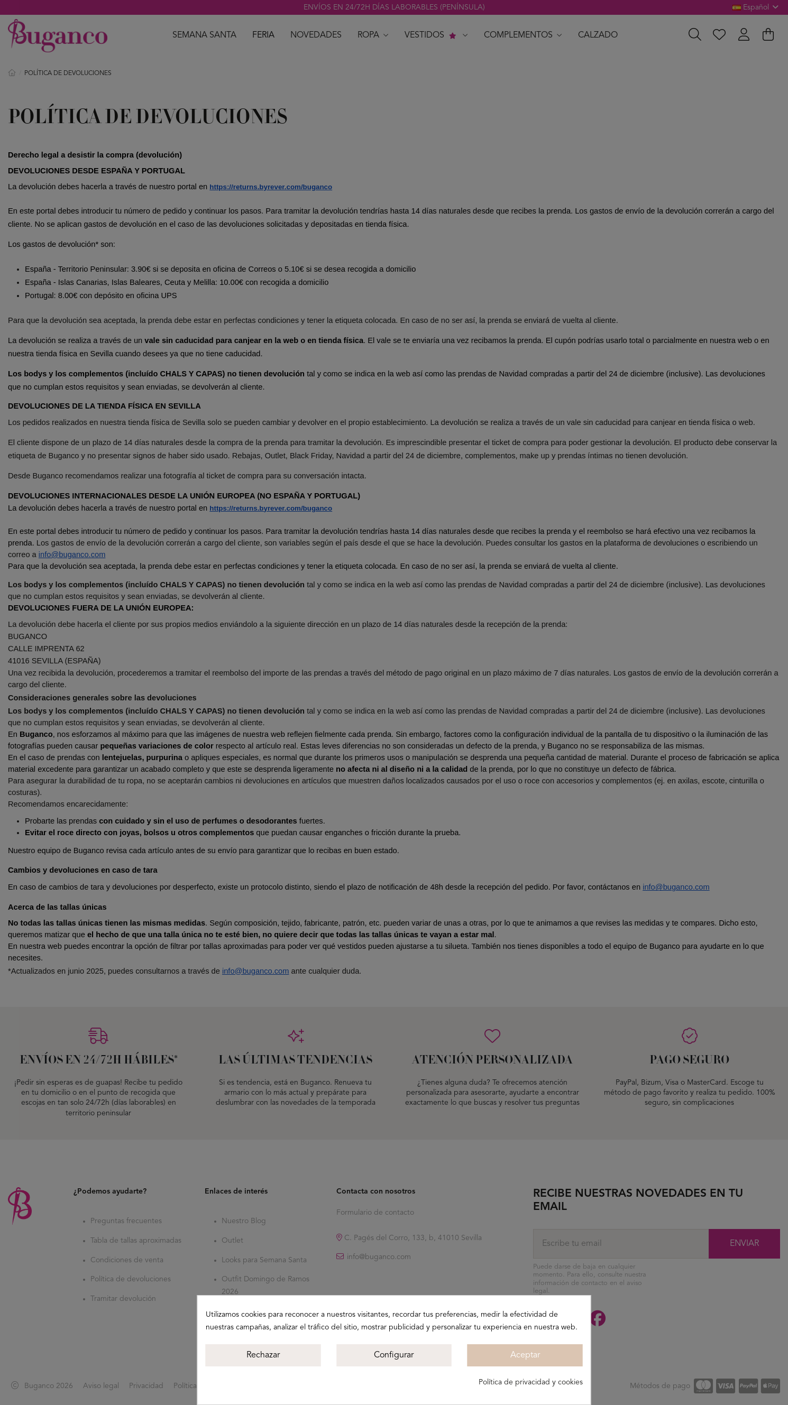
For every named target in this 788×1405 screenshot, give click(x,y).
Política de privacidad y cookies (531, 1382)
